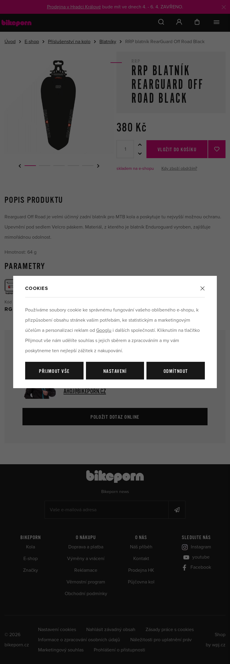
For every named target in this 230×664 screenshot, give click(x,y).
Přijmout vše (54, 371)
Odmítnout (176, 371)
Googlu (103, 330)
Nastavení (115, 371)
